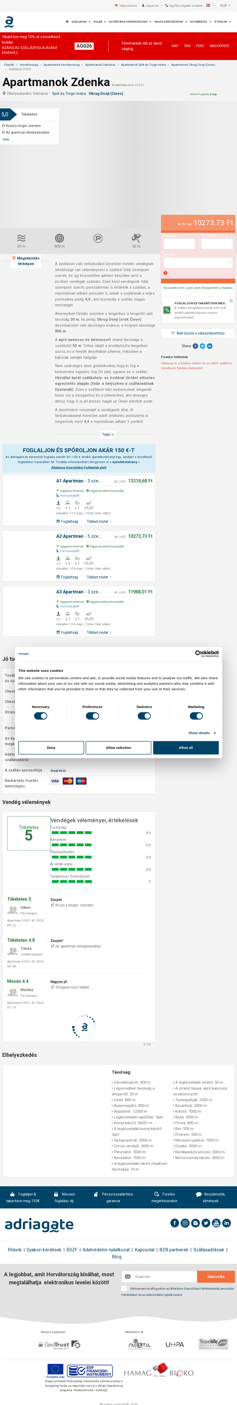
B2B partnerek (173, 1250)
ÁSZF (71, 1250)
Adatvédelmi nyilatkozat (106, 1250)
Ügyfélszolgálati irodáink (183, 5)
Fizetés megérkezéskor (164, 1197)
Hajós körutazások (171, 21)
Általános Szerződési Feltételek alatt (78, 467)
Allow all (186, 748)
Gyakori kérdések (43, 1250)
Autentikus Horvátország (130, 21)
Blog (116, 1256)
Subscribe (216, 1276)
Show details (199, 733)
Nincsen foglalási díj (64, 1197)
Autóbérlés (200, 21)
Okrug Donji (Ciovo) (107, 93)
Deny (51, 748)
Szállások (81, 21)
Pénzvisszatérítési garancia (113, 1197)
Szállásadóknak (208, 1250)
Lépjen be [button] (153, 5)
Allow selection (118, 748)
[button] (210, 6)
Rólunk (14, 1250)
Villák (100, 21)
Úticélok (222, 21)
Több (5, 139)
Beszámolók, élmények (211, 1197)
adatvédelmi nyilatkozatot (164, 1295)
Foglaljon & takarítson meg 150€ (23, 1197)
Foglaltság (67, 521)
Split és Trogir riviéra (70, 93)
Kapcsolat (145, 1250)
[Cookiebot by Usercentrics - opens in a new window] (198, 653)
